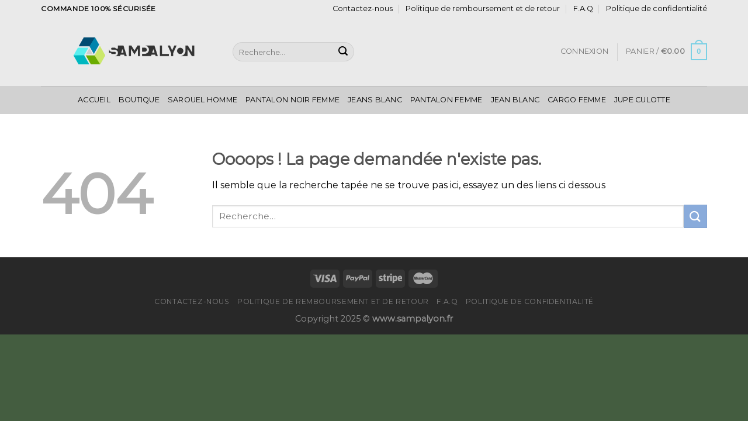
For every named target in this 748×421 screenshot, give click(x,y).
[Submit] (343, 52)
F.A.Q (583, 8)
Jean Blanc (515, 99)
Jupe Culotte (642, 99)
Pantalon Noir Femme (292, 99)
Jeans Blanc (375, 99)
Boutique (139, 99)
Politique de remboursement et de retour (483, 8)
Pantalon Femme (446, 99)
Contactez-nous (363, 8)
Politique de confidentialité (656, 8)
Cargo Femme (577, 99)
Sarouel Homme (202, 99)
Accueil (94, 99)
